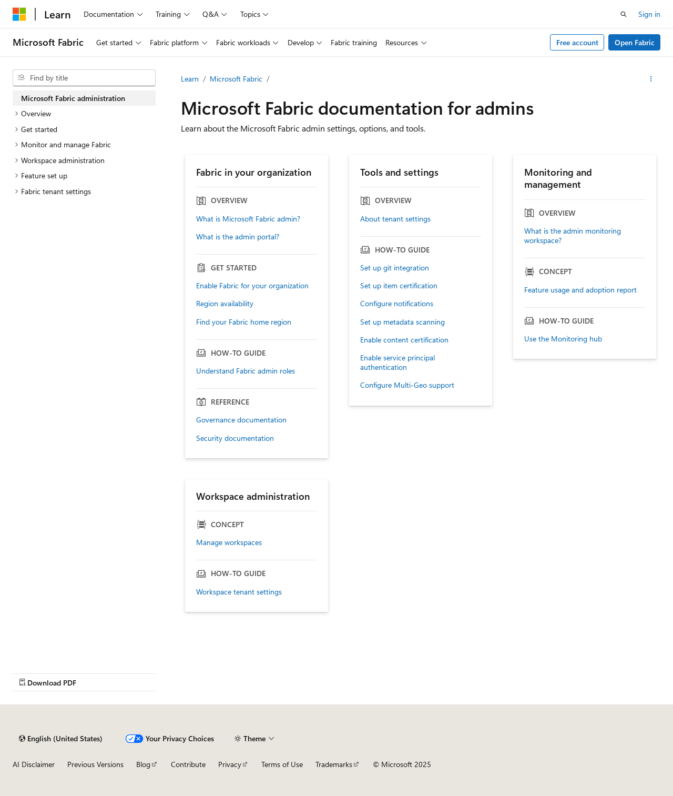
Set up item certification (398, 285)
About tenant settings (395, 219)
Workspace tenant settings (239, 592)
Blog (143, 764)
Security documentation (235, 438)
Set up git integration (394, 268)
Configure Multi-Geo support (407, 385)
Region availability (224, 303)
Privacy (229, 764)
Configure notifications (396, 303)
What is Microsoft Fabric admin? (248, 219)
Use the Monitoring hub (563, 339)
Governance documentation (241, 420)
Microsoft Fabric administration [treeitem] (73, 98)
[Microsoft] (19, 14)
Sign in (649, 14)
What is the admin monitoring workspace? (572, 235)
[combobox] (84, 77)
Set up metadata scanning (402, 322)
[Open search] (623, 14)
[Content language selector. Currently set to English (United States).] (61, 738)
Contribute (188, 764)
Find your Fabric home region (243, 322)
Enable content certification (404, 340)
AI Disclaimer (34, 764)
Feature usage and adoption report (580, 290)
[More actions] (651, 78)
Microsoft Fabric (236, 79)
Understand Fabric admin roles (245, 371)
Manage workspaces (229, 542)
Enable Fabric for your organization (252, 285)
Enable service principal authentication (397, 362)
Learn (190, 79)
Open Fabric (635, 42)
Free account (577, 42)
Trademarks (333, 764)
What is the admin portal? (237, 236)
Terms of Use (282, 764)
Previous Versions (95, 764)
